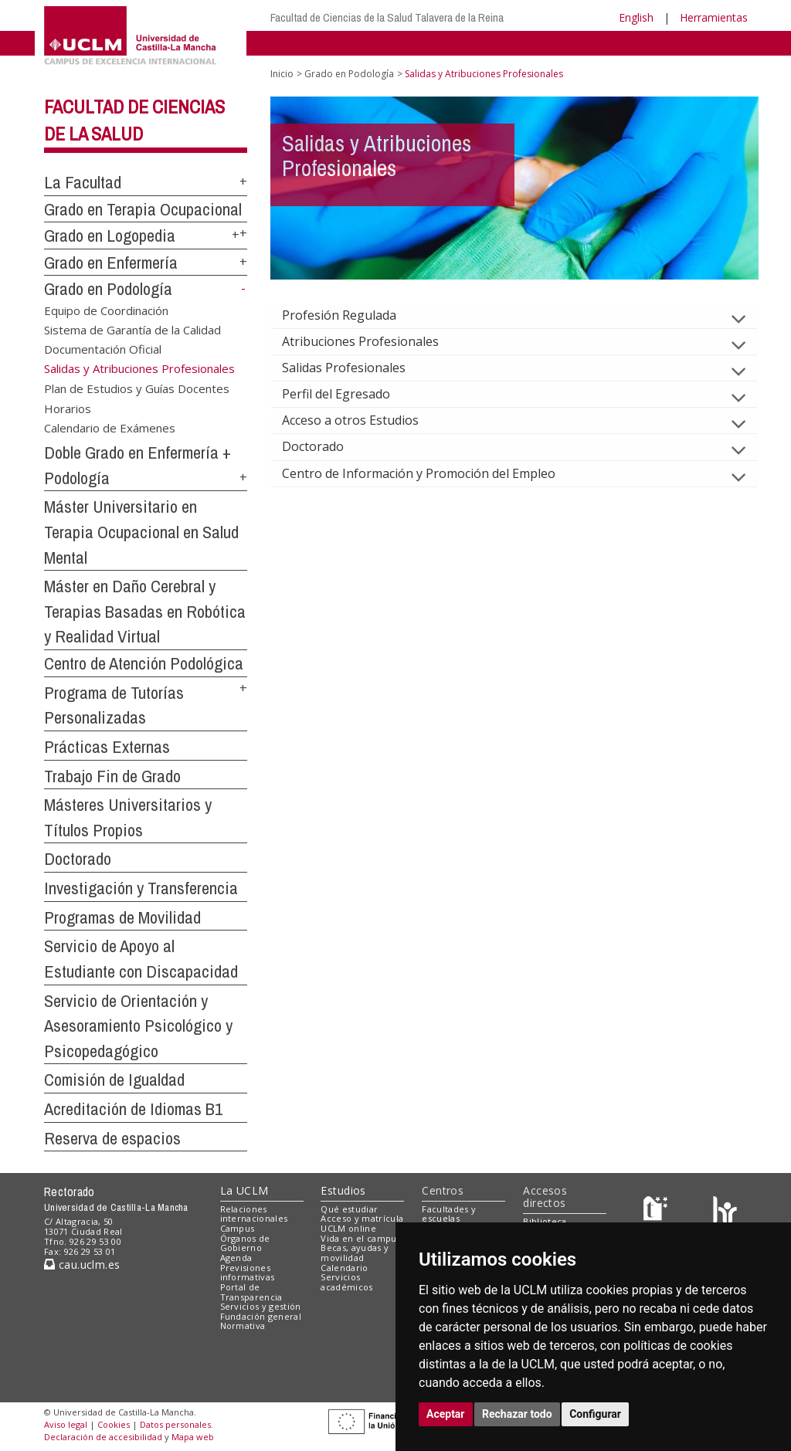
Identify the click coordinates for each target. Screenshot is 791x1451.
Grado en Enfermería (111, 262)
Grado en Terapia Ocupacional (143, 209)
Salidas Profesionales (356, 367)
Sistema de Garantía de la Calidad (132, 329)
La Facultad (82, 182)
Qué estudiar (349, 1209)
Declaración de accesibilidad (103, 1437)
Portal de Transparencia (251, 1292)
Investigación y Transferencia (141, 888)
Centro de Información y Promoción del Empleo (431, 473)
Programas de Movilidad (122, 917)
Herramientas (714, 17)
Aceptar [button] (445, 1414)
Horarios (67, 407)
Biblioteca (544, 1221)
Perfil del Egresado (348, 393)
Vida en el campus (361, 1238)
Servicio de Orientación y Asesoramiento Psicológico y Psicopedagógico (138, 1026)
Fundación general (261, 1316)
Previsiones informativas (247, 1272)
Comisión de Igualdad (114, 1079)
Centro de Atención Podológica (143, 663)
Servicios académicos (346, 1282)
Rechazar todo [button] (517, 1414)
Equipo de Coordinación (106, 309)
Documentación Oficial (102, 349)
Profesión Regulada (351, 315)
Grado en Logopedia (109, 235)
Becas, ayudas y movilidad (355, 1252)
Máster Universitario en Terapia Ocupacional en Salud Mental (141, 531)
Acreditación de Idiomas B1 (133, 1108)
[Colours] (725, 1212)
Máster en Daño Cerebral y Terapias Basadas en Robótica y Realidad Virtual (145, 611)
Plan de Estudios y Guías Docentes (136, 388)
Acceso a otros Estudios (362, 420)
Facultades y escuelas (449, 1214)
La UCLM (244, 1190)
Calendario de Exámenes (109, 428)
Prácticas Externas (107, 746)
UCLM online (348, 1228)
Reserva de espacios (112, 1138)
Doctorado (77, 858)
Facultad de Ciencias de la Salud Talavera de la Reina (387, 17)
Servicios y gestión (260, 1306)
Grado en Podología (108, 288)
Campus (237, 1228)
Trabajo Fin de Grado (112, 776)
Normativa (243, 1325)
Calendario (344, 1267)
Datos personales (175, 1424)
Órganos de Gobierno (245, 1243)
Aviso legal (65, 1424)
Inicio (282, 73)
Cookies (113, 1424)
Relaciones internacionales (254, 1214)
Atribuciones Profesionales (372, 341)
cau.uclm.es (82, 1264)
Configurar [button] (595, 1414)
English (636, 17)
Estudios (343, 1190)
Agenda (236, 1257)
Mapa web (192, 1437)
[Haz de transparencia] (657, 1212)
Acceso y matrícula (362, 1218)
